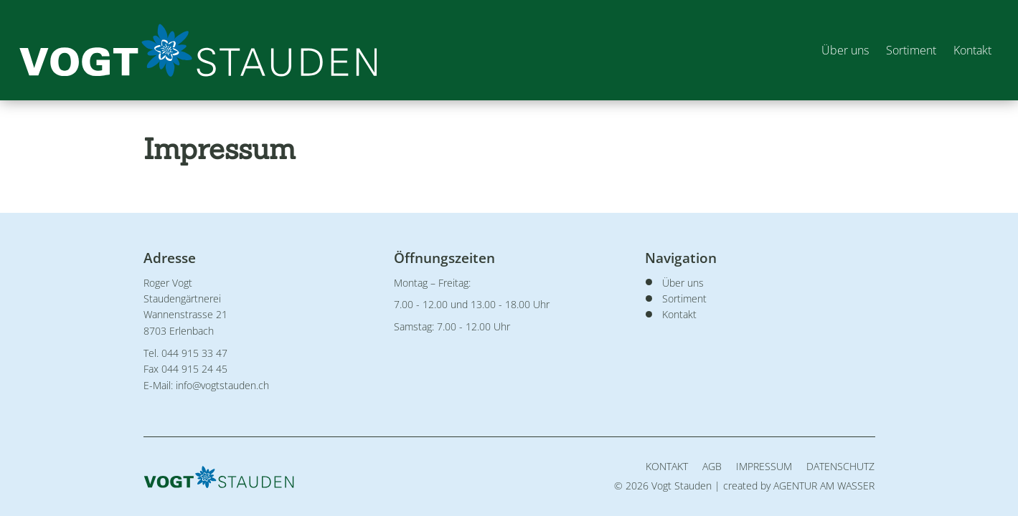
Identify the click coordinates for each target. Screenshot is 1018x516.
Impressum (764, 466)
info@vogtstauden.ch (222, 385)
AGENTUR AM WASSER (824, 485)
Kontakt (970, 50)
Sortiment (909, 50)
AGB (712, 466)
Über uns (843, 50)
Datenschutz (840, 466)
